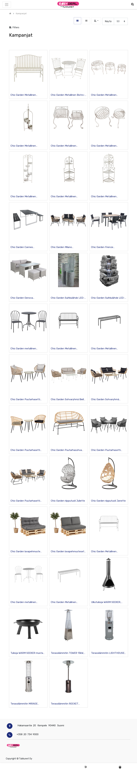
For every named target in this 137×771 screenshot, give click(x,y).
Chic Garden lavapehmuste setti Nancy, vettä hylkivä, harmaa (25, 551)
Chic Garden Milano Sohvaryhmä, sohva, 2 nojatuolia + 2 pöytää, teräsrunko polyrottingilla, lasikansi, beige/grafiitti (65, 247)
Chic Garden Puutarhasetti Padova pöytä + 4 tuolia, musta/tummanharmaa (106, 450)
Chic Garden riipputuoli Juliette (68, 500)
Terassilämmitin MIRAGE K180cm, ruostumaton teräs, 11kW (26, 704)
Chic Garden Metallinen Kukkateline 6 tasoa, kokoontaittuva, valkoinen (25, 196)
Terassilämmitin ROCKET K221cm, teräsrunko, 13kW (65, 704)
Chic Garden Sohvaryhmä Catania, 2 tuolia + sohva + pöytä (106, 399)
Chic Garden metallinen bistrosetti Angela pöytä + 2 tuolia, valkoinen (26, 602)
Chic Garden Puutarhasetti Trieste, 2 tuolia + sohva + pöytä (25, 501)
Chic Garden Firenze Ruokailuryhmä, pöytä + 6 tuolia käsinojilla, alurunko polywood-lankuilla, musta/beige (108, 247)
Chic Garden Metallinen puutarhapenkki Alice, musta (66, 348)
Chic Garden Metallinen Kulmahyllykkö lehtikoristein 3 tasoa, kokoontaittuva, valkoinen (107, 196)
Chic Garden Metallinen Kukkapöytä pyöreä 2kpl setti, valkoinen (107, 146)
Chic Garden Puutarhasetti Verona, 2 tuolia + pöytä (25, 450)
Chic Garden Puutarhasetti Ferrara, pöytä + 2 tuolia (25, 399)
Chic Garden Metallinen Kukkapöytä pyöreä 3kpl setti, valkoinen (107, 95)
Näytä (108, 21)
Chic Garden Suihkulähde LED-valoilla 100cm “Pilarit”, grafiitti (67, 298)
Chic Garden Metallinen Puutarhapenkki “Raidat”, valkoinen (24, 95)
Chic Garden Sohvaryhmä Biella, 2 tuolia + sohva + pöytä (68, 399)
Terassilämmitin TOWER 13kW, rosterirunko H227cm (67, 653)
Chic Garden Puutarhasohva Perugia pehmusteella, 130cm (67, 450)
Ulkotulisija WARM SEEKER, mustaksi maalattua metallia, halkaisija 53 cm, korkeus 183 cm (107, 602)
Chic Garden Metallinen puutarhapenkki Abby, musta (107, 348)
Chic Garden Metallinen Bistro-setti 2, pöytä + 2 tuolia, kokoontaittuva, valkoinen (68, 95)
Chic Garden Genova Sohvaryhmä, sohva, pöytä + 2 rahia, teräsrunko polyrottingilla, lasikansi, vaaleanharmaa (28, 298)
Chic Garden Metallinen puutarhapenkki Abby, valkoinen (68, 602)
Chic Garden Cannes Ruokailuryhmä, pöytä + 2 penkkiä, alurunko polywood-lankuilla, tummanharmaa (26, 247)
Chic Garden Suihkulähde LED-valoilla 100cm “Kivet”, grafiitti (108, 298)
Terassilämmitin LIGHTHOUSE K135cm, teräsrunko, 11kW (107, 653)
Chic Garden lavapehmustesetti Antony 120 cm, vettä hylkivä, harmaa (68, 551)
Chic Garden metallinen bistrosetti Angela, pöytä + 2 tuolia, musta (27, 348)
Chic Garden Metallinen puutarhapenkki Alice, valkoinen (108, 551)
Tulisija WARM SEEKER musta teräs (27, 653)
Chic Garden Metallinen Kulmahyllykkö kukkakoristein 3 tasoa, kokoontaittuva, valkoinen (67, 196)
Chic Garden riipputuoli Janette (108, 500)
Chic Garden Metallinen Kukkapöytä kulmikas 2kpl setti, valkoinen (68, 146)
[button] (96, 20)
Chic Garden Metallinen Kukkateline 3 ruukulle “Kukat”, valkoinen (27, 146)
